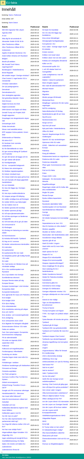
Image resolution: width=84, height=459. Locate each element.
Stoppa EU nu (47, 254)
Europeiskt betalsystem (10, 292)
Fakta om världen (8, 329)
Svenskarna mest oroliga (51, 286)
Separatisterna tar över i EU (52, 223)
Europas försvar (8, 283)
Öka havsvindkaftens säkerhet (53, 433)
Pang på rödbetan (48, 153)
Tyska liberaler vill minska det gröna (55, 319)
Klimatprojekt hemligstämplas (53, 41)
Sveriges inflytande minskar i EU (54, 291)
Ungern (45, 345)
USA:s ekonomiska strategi (52, 356)
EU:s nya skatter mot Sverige (12, 275)
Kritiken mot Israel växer (51, 55)
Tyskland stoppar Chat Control (53, 336)
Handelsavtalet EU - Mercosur (13, 393)
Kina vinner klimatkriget (50, 38)
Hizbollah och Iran (8, 405)
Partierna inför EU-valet (50, 159)
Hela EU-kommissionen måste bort (14, 399)
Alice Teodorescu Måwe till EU (13, 47)
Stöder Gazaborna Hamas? (52, 274)
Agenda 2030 (7, 33)
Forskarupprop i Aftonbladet (12, 351)
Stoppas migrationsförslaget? (53, 263)
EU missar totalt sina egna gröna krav (15, 177)
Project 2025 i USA (49, 176)
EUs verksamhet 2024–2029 (12, 321)
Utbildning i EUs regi (49, 359)
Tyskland (45, 322)
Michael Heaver (48, 88)
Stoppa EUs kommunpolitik (52, 260)
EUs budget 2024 (8, 300)
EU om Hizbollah (8, 185)
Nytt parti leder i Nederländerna (53, 128)
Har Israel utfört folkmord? (11, 396)
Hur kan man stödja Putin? (11, 429)
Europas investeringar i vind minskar (15, 286)
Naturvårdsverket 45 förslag (52, 111)
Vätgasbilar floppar (49, 418)
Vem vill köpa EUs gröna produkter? (55, 387)
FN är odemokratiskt (9, 337)
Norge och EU (47, 123)
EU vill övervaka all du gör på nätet (14, 222)
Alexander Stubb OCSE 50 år (13, 41)
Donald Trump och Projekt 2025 (13, 112)
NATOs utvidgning (48, 108)
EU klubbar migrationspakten (12, 171)
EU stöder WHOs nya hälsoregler (14, 202)
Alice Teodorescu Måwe (10, 44)
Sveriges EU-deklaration (51, 288)
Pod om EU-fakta (48, 170)
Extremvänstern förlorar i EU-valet (14, 326)
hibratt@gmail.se (20, 457)
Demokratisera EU (9, 92)
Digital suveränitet (8, 107)
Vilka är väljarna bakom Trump (53, 396)
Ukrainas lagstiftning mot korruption (55, 342)
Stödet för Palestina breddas (52, 277)
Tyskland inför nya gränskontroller (54, 328)
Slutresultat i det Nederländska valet (55, 235)
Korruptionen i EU (48, 44)
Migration (45, 91)
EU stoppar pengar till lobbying (13, 196)
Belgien (5, 59)
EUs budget (6, 298)
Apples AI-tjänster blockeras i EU (14, 53)
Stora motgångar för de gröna (53, 266)
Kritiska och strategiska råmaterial (54, 61)
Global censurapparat (10, 382)
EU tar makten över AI (10, 205)
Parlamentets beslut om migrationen (55, 156)
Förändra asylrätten (9, 371)
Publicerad (17, 15)
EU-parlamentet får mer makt (12, 253)
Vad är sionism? (48, 370)
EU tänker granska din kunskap (13, 208)
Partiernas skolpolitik (49, 162)
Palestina (45, 151)
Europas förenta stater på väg (13, 280)
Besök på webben (8, 61)
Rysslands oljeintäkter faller (52, 204)
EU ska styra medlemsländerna (13, 193)
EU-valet (5, 261)
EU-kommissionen (8, 236)
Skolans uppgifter (48, 229)
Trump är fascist (48, 308)
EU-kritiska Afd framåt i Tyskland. (14, 238)
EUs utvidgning (7, 318)
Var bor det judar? (48, 376)
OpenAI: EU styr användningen (53, 139)
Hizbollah (5, 402)
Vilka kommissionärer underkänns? (55, 393)
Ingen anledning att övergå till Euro (14, 438)
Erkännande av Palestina (11, 137)
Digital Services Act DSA (11, 104)
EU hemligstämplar (9, 162)
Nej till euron (46, 117)
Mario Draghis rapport (50, 83)
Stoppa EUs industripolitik (51, 257)
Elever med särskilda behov (12, 129)
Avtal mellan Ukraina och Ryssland (14, 56)
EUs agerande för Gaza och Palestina (16, 295)
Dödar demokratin (8, 126)
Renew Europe (47, 195)
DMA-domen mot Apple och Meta (14, 109)
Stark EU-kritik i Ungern (51, 243)
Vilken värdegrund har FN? (52, 399)
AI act (4, 35)
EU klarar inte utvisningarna (12, 168)
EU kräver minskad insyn (11, 174)
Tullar (44, 316)
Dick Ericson (6, 101)
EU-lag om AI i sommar (10, 241)
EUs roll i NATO (7, 312)
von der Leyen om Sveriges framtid (55, 404)
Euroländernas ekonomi (10, 277)
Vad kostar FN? (48, 364)
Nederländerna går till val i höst (53, 114)
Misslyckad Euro (48, 100)
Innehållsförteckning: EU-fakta (13, 441)
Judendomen (7, 447)
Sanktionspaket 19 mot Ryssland (54, 207)
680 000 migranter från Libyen (13, 30)
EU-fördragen (7, 227)
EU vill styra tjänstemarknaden (13, 213)
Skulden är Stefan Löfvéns (52, 232)
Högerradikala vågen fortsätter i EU (15, 432)
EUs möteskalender (9, 306)
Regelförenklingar (48, 184)
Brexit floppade (7, 73)
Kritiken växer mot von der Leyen (54, 58)
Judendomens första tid (10, 450)
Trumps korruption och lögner (53, 311)
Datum (15, 22)
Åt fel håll (45, 424)
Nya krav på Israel (49, 125)
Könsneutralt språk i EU (51, 66)
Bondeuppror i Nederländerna (13, 70)
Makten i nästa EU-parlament (53, 80)
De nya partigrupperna (10, 86)
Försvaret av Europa (9, 368)
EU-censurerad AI (8, 224)
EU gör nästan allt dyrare (11, 160)
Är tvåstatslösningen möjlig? (52, 430)
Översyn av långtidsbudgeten (53, 444)
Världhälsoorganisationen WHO (53, 415)
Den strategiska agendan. (11, 95)
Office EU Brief (47, 131)
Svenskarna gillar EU (50, 283)
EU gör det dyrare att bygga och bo (15, 157)
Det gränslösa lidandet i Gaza (13, 98)
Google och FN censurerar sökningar (15, 390)
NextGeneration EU (49, 120)
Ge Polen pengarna (9, 374)
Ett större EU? (7, 140)
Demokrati (6, 89)
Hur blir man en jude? (10, 416)
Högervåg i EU (7, 435)
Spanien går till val (49, 240)
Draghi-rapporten (8, 115)
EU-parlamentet (8, 250)
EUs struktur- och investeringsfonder (15, 315)
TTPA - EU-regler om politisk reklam (55, 314)
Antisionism (6, 50)
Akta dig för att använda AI (11, 38)
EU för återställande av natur (12, 148)
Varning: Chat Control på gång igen (55, 384)
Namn (11, 15)
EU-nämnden (7, 247)
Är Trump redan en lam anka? (53, 427)
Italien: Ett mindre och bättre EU (13, 444)
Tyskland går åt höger (50, 325)
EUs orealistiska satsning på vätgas (15, 309)
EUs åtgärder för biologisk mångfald (15, 323)
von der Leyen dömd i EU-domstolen (55, 401)
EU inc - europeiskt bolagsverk (13, 165)
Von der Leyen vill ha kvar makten (54, 407)
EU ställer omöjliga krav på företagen (15, 199)
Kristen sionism (47, 52)
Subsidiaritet (46, 280)
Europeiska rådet (8, 289)
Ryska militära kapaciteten (51, 198)
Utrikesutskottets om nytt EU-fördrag (55, 362)
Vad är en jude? (48, 367)
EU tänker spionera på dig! (12, 210)
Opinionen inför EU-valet (51, 142)
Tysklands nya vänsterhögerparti (54, 339)
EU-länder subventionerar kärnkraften (15, 244)
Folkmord (5, 346)
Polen (44, 173)
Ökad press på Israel (49, 436)
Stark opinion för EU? (50, 252)
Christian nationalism (9, 84)
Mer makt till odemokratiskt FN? (53, 86)
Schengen (46, 215)
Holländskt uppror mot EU (11, 413)
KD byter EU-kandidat (50, 30)
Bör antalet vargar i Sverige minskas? (15, 75)
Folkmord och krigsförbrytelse (13, 349)
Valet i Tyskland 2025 (50, 373)
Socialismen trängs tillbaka (52, 238)
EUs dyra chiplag (8, 303)
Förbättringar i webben (10, 362)
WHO (44, 421)
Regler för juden (48, 192)
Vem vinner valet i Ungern (51, 390)
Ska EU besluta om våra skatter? (54, 226)
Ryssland (45, 201)
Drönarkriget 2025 (8, 123)
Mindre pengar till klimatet (51, 97)
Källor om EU (47, 63)
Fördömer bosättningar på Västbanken (16, 365)
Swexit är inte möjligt (49, 300)
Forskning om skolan (9, 354)
